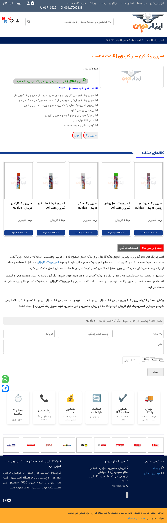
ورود (18, 3)
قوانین (113, 3)
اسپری (77, 135)
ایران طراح (133, 518)
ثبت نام (8, 3)
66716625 (48, 8)
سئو (143, 518)
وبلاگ (92, 3)
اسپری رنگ (91, 135)
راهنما (102, 3)
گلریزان (87, 69)
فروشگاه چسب (76, 3)
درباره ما (142, 3)
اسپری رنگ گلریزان (155, 40)
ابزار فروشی (157, 3)
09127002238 (73, 8)
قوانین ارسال (152, 473)
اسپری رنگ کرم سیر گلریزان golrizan (123, 40)
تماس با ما (127, 3)
